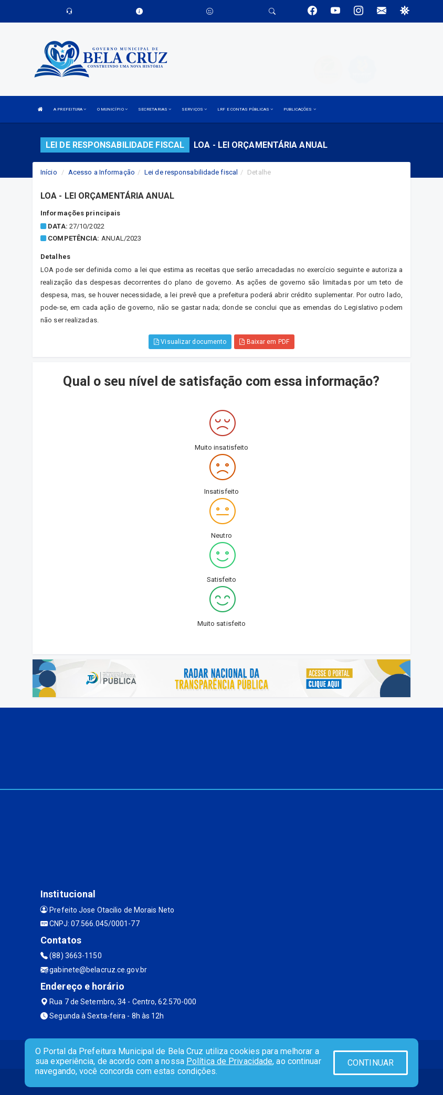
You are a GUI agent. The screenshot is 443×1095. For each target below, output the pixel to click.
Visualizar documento (190, 341)
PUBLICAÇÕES (299, 109)
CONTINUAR (370, 1063)
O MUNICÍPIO (112, 109)
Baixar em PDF (264, 341)
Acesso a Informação (101, 172)
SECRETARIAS (154, 109)
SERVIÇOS (194, 109)
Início (48, 172)
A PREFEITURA (70, 109)
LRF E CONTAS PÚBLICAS (245, 109)
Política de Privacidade (229, 1061)
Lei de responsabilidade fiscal (191, 172)
